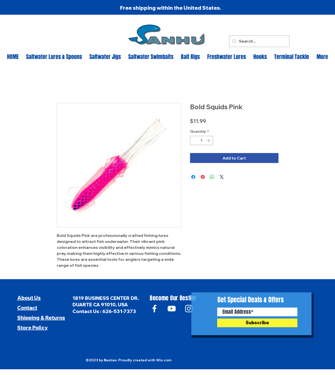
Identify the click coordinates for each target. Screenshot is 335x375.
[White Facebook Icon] (154, 309)
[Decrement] (194, 140)
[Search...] (259, 41)
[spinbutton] (201, 140)
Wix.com (164, 360)
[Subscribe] (257, 323)
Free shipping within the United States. (170, 7)
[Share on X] (222, 177)
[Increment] (209, 140)
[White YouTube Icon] (172, 309)
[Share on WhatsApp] (212, 177)
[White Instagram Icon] (189, 309)
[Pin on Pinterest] (203, 177)
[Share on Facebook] (193, 177)
